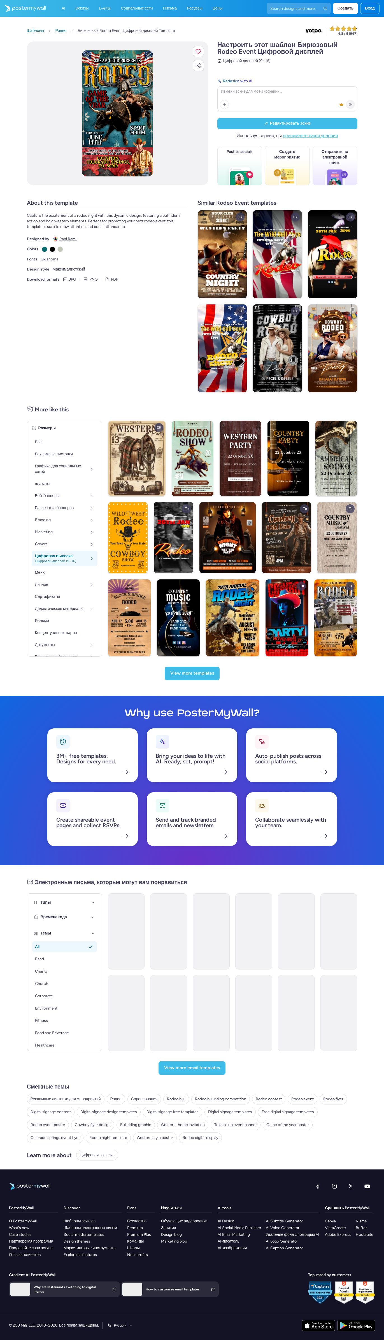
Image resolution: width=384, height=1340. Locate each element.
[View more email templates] (192, 1068)
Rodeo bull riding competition (220, 1099)
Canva (330, 1221)
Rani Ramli (68, 239)
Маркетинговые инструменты (90, 1248)
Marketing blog (174, 1241)
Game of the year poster (287, 1124)
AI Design (226, 1221)
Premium (135, 1227)
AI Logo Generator (282, 1241)
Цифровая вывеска (97, 1155)
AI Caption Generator (284, 1248)
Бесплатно (136, 1221)
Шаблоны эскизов (80, 1221)
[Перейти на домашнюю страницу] (23, 8)
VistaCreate (335, 1227)
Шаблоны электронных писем (90, 1227)
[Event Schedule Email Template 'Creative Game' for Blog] (338, 1013)
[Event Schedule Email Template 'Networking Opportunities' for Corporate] (168, 931)
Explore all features (80, 1254)
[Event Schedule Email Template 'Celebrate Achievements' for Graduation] (296, 931)
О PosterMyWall (23, 1221)
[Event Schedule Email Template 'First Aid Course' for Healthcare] (211, 931)
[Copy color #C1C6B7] (60, 249)
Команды (135, 1241)
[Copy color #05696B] (44, 249)
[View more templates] (192, 673)
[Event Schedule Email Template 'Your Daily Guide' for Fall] (126, 1013)
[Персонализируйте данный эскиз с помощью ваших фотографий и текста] (117, 113)
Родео (116, 1099)
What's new (19, 1227)
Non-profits (137, 1254)
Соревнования (144, 1099)
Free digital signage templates (288, 1112)
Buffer (361, 1227)
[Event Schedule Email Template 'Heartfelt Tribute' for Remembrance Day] (126, 931)
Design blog (171, 1234)
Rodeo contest (269, 1099)
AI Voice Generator (282, 1227)
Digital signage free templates (172, 1112)
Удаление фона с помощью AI (293, 1234)
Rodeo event (302, 1099)
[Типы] (93, 902)
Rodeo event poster (48, 1124)
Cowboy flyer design (93, 1124)
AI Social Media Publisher (239, 1227)
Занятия (168, 1227)
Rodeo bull (176, 1099)
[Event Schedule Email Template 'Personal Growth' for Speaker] (253, 1013)
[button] (198, 51)
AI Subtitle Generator (284, 1221)
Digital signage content (51, 1112)
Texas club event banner (235, 1124)
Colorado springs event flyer (55, 1137)
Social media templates (84, 1234)
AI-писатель (228, 1241)
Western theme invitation (183, 1124)
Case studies (20, 1234)
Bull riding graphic (135, 1124)
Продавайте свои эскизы (31, 1248)
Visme (361, 1221)
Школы (133, 1248)
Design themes (77, 1241)
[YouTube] (367, 1186)
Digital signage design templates (108, 1112)
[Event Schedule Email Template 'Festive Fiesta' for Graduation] (296, 1013)
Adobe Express (338, 1234)
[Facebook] (318, 1186)
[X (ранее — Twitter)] (350, 1186)
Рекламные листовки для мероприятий (66, 1099)
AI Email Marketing (234, 1234)
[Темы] (93, 933)
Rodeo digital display (200, 1137)
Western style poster (155, 1137)
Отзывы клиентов (25, 1254)
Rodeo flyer (333, 1099)
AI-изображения (232, 1248)
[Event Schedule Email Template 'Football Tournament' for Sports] (338, 931)
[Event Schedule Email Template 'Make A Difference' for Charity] (211, 1013)
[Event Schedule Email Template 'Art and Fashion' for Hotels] (253, 931)
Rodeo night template (108, 1137)
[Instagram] (334, 1186)
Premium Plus (139, 1234)
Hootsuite (364, 1234)
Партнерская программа (31, 1241)
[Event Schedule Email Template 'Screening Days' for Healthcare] (168, 1013)
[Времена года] (93, 917)
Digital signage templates (230, 1112)
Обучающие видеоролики (184, 1221)
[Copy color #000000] (52, 249)
